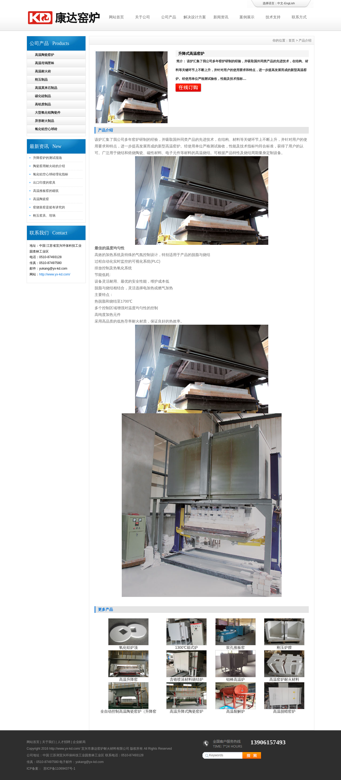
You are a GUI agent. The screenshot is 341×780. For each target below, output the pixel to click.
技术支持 (273, 17)
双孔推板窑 (235, 647)
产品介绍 (305, 40)
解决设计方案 (195, 17)
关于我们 (48, 742)
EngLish (289, 3)
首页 (292, 40)
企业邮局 (79, 742)
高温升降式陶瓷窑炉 (186, 711)
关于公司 (142, 17)
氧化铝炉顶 (128, 647)
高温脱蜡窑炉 (284, 711)
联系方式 (299, 17)
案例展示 (246, 17)
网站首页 (116, 17)
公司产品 (168, 17)
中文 (280, 3)
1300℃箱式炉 (186, 647)
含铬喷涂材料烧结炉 (186, 679)
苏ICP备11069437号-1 (58, 768)
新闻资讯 (220, 17)
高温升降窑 (128, 679)
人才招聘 (64, 742)
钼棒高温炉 (235, 679)
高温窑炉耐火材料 (284, 679)
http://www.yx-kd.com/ (54, 274)
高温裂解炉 (235, 711)
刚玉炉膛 (284, 647)
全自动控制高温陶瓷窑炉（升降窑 (128, 711)
